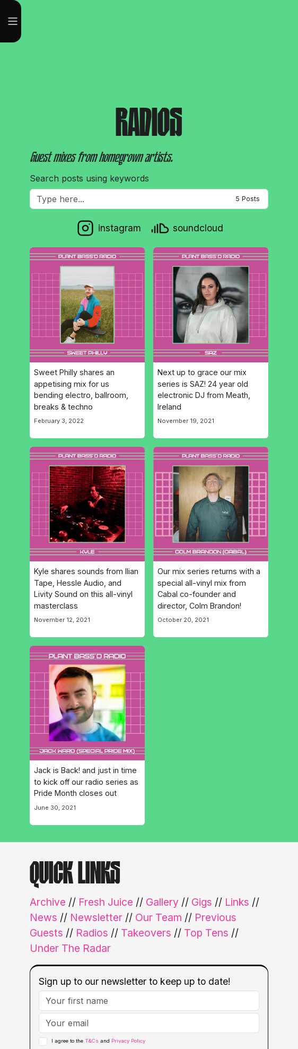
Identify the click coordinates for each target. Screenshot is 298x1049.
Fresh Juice (105, 902)
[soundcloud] (186, 228)
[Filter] (149, 199)
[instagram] (108, 228)
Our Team (158, 917)
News (43, 917)
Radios (92, 932)
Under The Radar (70, 948)
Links (237, 902)
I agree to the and (98, 1041)
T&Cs (92, 1041)
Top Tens (206, 932)
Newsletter (96, 917)
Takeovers (146, 932)
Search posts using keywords (89, 178)
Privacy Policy (128, 1041)
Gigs (201, 902)
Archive (48, 902)
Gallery (162, 902)
